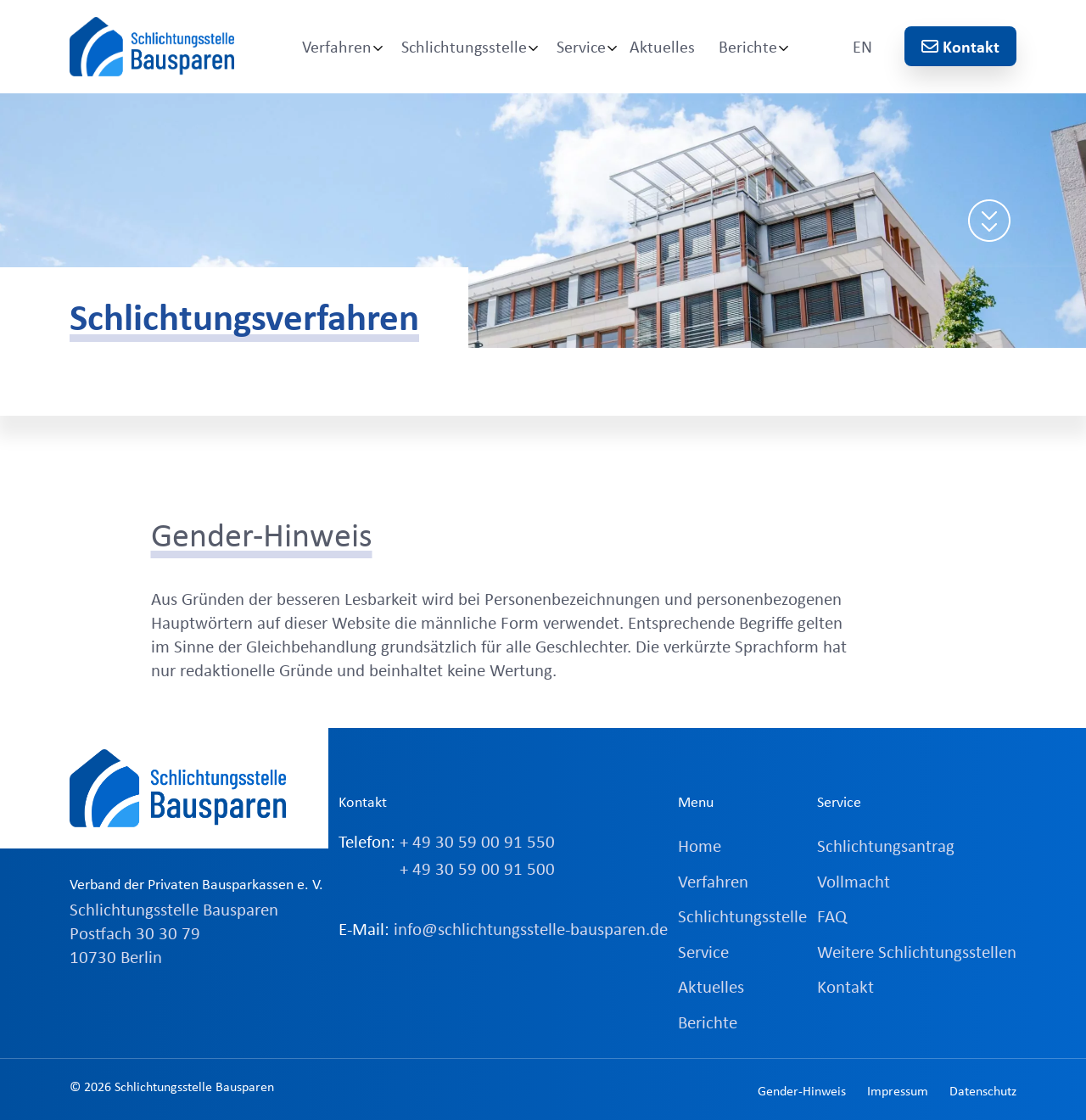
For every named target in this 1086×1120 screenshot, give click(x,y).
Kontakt (960, 46)
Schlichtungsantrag (885, 845)
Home (699, 845)
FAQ (832, 915)
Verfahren (337, 46)
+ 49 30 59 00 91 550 (477, 841)
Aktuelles (662, 46)
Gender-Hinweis (802, 1090)
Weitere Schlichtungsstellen (916, 951)
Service (581, 46)
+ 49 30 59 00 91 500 (477, 868)
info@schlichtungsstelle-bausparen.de (531, 928)
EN (862, 46)
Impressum (897, 1090)
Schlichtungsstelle (464, 46)
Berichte (748, 46)
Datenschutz (982, 1090)
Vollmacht (853, 881)
